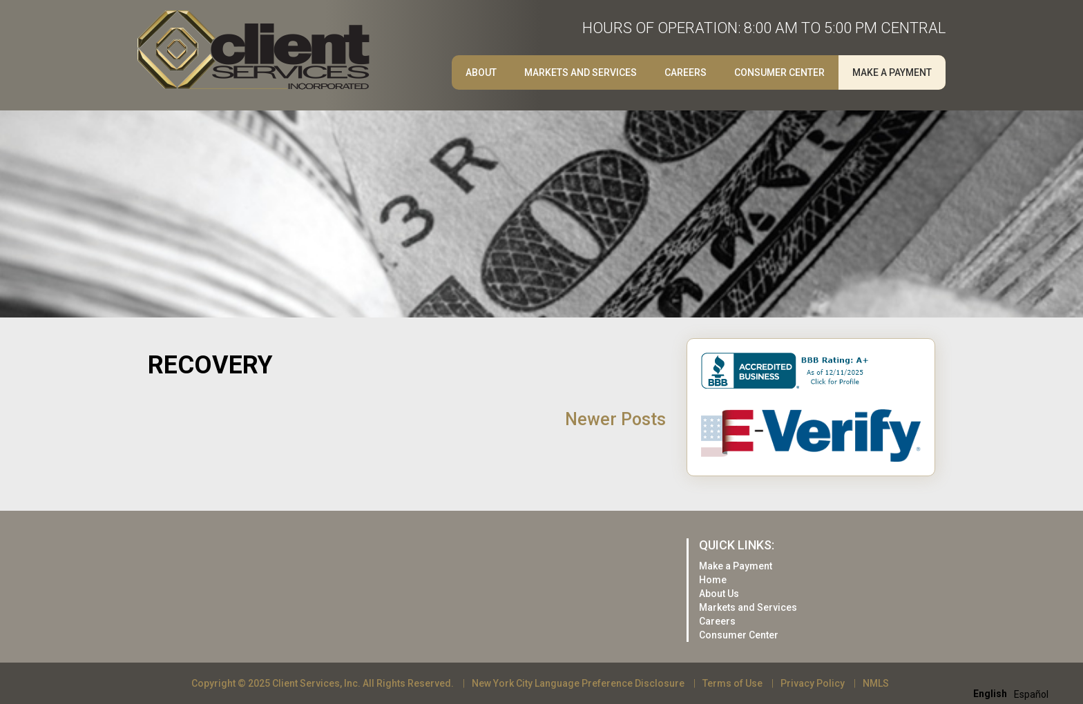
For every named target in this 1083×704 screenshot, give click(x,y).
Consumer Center (779, 72)
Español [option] (1031, 694)
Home (713, 579)
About (481, 72)
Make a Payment (892, 72)
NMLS (876, 683)
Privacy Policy (812, 683)
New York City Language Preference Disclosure (578, 683)
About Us (719, 593)
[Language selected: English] (1014, 693)
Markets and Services (580, 72)
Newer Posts (615, 419)
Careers (685, 72)
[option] (1031, 694)
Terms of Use (732, 683)
